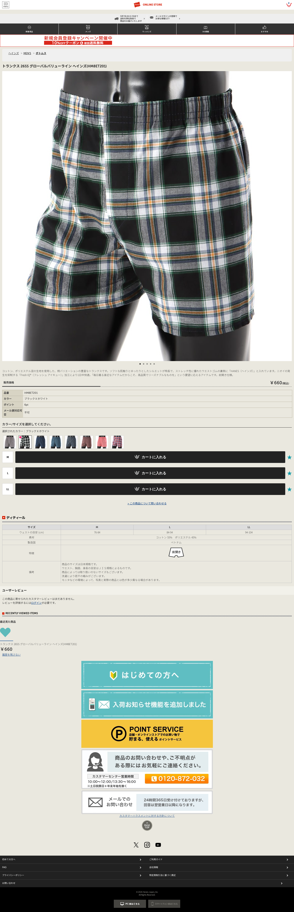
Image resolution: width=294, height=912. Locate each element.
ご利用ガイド (155, 859)
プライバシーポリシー (13, 875)
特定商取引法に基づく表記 (162, 875)
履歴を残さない (11, 654)
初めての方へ (8, 859)
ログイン (36, 602)
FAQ (4, 867)
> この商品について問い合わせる (147, 503)
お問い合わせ (8, 883)
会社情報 (153, 867)
